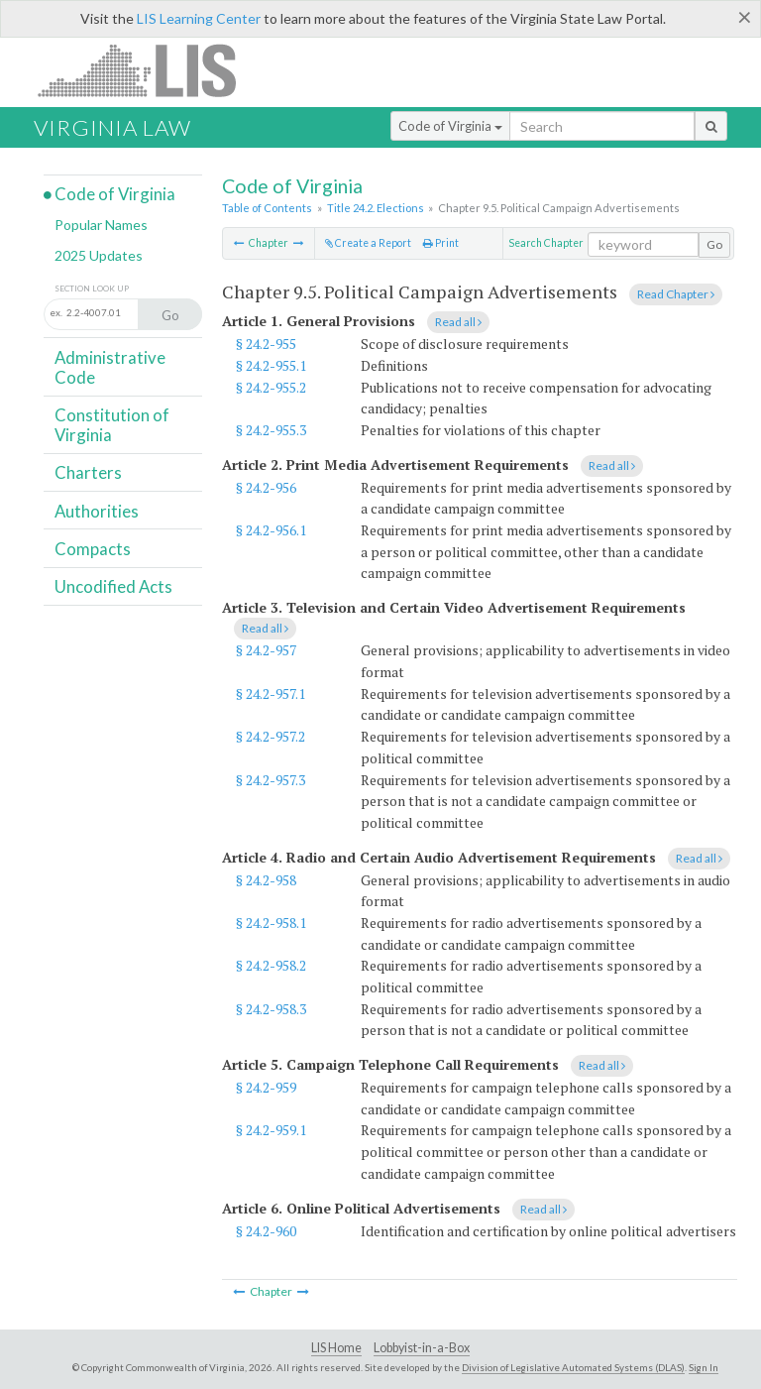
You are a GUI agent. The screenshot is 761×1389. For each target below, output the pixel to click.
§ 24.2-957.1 (270, 693)
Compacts (92, 548)
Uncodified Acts (113, 586)
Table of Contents (267, 207)
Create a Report (368, 243)
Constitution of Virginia (111, 425)
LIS (148, 70)
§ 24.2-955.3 (271, 429)
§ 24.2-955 (266, 343)
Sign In (703, 1367)
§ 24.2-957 (266, 649)
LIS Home (336, 1347)
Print (441, 243)
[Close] (744, 17)
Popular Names (101, 224)
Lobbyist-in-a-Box (422, 1347)
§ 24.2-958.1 (271, 922)
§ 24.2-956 (266, 487)
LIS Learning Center (199, 18)
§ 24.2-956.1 (271, 530)
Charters (88, 472)
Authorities (96, 511)
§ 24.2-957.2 (270, 736)
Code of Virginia (450, 126)
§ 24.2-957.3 (270, 779)
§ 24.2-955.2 (271, 387)
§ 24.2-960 (266, 1230)
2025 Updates (98, 255)
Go (714, 244)
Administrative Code (109, 367)
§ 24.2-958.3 (271, 1008)
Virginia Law (112, 127)
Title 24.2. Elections (375, 207)
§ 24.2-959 (266, 1087)
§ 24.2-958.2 (271, 965)
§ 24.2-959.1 (271, 1129)
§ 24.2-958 (266, 879)
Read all (458, 321)
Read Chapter (675, 294)
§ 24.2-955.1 (271, 365)
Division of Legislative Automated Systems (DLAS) (573, 1367)
